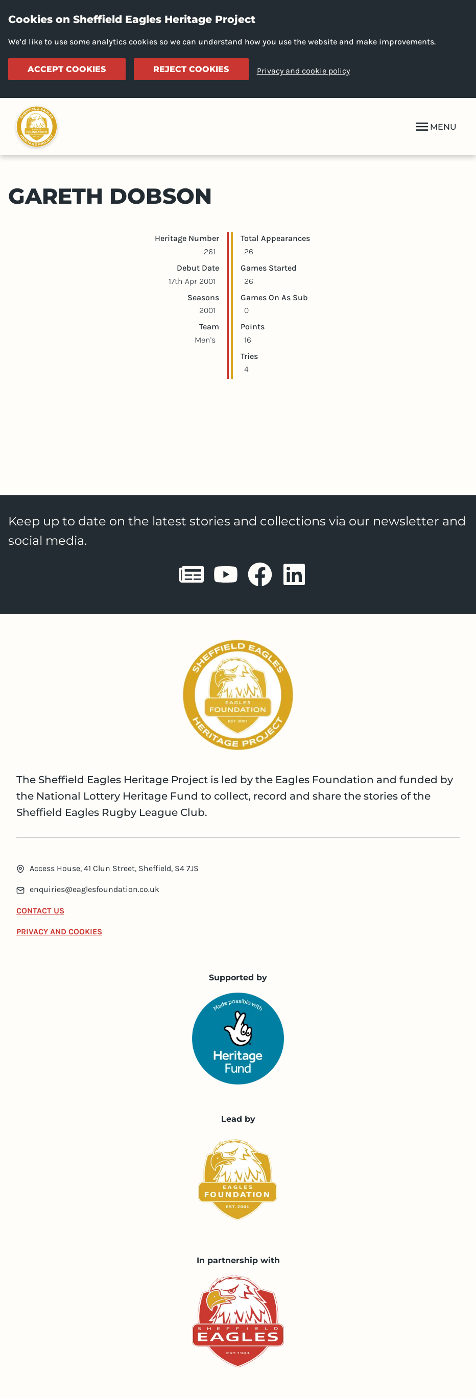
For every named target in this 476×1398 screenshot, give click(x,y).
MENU (435, 126)
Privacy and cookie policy (303, 71)
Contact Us (40, 910)
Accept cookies (67, 69)
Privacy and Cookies (59, 931)
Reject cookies (191, 69)
